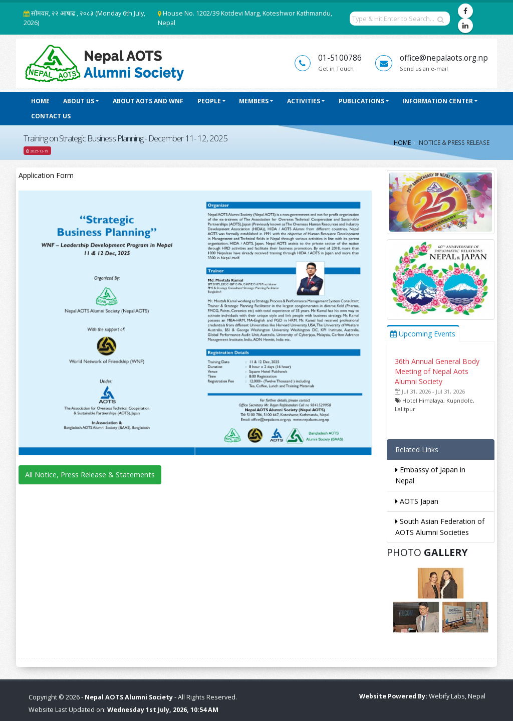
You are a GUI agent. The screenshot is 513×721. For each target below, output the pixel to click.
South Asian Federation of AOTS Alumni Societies (439, 526)
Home (40, 101)
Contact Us (51, 116)
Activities (303, 101)
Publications (361, 101)
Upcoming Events (422, 333)
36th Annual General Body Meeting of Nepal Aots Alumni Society (437, 371)
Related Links (416, 449)
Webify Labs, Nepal (457, 696)
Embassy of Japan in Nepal (430, 475)
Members (254, 101)
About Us (78, 101)
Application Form (46, 175)
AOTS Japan (416, 501)
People (209, 101)
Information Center (437, 101)
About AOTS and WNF (148, 101)
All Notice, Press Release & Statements (90, 474)
